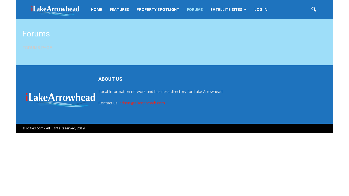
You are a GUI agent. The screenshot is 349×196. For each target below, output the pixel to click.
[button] (313, 9)
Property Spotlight (158, 9)
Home (96, 9)
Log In (260, 9)
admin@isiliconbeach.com (142, 102)
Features (119, 9)
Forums (195, 9)
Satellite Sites (228, 9)
